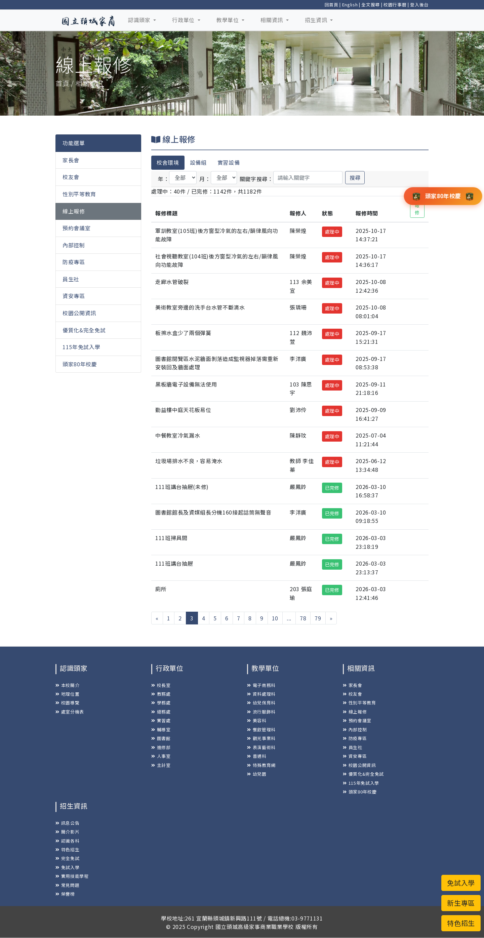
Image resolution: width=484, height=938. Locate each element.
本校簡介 (67, 685)
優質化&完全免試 (84, 330)
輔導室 (161, 729)
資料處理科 (261, 694)
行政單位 (184, 20)
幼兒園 (257, 774)
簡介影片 (67, 831)
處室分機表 (69, 711)
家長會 (71, 160)
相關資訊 (272, 20)
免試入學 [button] (461, 883)
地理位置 (67, 694)
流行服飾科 (261, 711)
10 (275, 618)
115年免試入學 (81, 347)
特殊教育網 (261, 765)
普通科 (257, 756)
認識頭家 (140, 20)
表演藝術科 (261, 747)
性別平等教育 (79, 194)
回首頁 (331, 4)
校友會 (71, 177)
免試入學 (67, 867)
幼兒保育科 (261, 702)
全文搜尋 (370, 4)
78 (303, 618)
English (350, 4)
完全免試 (67, 858)
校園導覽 (67, 702)
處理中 (332, 231)
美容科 (257, 720)
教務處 (161, 694)
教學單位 (228, 20)
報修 (417, 209)
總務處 (161, 711)
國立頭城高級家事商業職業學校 (254, 927)
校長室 (161, 685)
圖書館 (161, 738)
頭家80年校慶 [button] (443, 196)
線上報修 (74, 211)
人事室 (161, 756)
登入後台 (419, 4)
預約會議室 (76, 228)
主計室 (161, 765)
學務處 (161, 702)
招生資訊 (317, 20)
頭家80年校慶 (80, 364)
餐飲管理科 (261, 729)
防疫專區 (74, 262)
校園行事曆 (395, 4)
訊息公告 (67, 823)
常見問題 (67, 885)
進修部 (161, 747)
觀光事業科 (261, 738)
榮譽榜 (65, 894)
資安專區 (74, 296)
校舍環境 (168, 162)
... (289, 618)
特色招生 (67, 849)
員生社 (71, 279)
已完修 (332, 487)
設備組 (198, 162)
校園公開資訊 (79, 313)
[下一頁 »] (331, 618)
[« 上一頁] (157, 618)
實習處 (161, 720)
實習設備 (228, 162)
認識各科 (67, 841)
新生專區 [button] (461, 903)
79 (318, 618)
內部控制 (74, 245)
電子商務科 (261, 685)
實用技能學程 (72, 876)
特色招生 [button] (461, 923)
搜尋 (355, 177)
